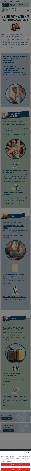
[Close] (29, 457)
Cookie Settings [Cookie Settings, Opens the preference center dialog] (15, 468)
